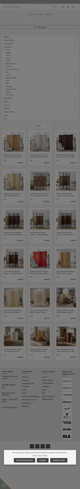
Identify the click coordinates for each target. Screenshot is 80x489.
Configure (42, 460)
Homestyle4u (27, 372)
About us (25, 377)
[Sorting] (42, 126)
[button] (75, 36)
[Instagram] (43, 446)
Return (44, 390)
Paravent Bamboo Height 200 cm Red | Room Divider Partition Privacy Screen (39, 273)
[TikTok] (48, 446)
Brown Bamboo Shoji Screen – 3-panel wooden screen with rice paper (39, 234)
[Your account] (71, 7)
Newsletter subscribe (29, 400)
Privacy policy (37, 456)
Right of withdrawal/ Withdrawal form (48, 398)
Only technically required (24, 460)
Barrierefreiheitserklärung (30, 396)
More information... (61, 453)
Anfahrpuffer (26, 403)
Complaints (46, 386)
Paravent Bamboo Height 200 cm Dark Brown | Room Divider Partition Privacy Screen (66, 156)
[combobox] (32, 7)
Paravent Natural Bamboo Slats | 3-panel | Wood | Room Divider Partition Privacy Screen (65, 273)
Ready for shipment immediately (40, 2)
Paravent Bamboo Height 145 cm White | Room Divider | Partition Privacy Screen (13, 350)
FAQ (43, 393)
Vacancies (25, 380)
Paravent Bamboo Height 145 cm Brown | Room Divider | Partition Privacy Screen (39, 350)
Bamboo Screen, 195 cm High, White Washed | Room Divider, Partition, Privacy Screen (40, 156)
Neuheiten (25, 406)
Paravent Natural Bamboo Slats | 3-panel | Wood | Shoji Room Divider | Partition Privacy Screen (39, 312)
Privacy (24, 390)
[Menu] (65, 7)
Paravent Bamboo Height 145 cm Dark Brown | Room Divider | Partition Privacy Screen (66, 350)
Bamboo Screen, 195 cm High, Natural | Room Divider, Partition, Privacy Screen (12, 195)
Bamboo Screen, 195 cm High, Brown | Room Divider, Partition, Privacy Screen (13, 156)
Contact (44, 377)
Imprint (24, 393)
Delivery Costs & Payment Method (47, 381)
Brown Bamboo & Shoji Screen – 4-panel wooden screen (13, 273)
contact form (13, 407)
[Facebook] (32, 446)
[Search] (57, 7)
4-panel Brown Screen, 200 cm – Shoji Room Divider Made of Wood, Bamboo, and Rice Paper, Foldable (39, 195)
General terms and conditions (28, 385)
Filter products (40, 27)
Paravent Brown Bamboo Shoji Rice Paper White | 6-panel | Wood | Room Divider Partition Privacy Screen (13, 234)
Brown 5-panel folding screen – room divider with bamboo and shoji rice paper (65, 234)
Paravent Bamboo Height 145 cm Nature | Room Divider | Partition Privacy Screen (65, 312)
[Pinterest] (37, 446)
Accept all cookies (59, 460)
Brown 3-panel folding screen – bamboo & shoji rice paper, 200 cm (65, 195)
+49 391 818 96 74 (8, 386)
